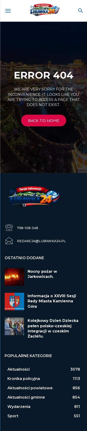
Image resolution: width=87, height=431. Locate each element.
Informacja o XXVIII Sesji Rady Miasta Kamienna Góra (52, 301)
